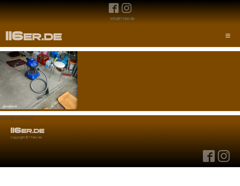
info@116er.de (122, 18)
